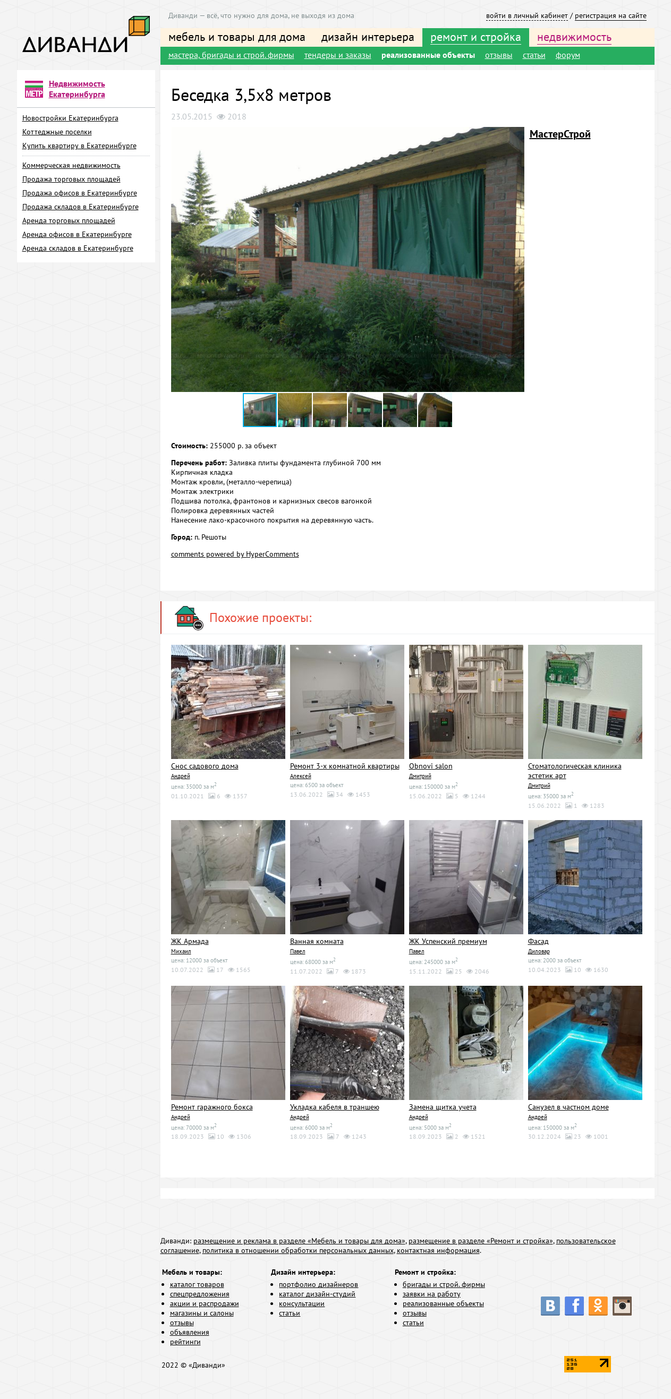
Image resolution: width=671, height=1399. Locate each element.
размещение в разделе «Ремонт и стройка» (481, 1241)
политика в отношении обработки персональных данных (298, 1250)
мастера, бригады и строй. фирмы (231, 54)
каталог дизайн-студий (317, 1294)
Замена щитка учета (443, 1107)
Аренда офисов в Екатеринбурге (77, 234)
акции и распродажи (204, 1303)
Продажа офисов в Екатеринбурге (79, 193)
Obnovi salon (431, 766)
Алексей (300, 776)
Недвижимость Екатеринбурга (77, 88)
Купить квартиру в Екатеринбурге (79, 145)
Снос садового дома (205, 766)
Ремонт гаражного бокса (212, 1107)
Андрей (180, 776)
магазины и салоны (202, 1313)
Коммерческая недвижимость (71, 165)
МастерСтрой (560, 134)
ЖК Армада (190, 941)
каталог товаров (197, 1284)
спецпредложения (200, 1294)
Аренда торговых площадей (68, 220)
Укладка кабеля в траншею (334, 1107)
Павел (297, 951)
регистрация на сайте (611, 15)
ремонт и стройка (475, 36)
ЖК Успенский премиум (448, 941)
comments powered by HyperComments (235, 554)
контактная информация (438, 1250)
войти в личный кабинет (527, 15)
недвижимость (574, 36)
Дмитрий (420, 776)
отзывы (499, 54)
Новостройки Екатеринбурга (70, 118)
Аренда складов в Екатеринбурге (77, 248)
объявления (189, 1332)
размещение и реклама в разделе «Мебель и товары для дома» (299, 1241)
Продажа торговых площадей (71, 179)
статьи (534, 54)
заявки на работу (432, 1294)
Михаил (181, 951)
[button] (514, 136)
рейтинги (185, 1341)
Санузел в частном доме (568, 1107)
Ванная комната (317, 941)
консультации (302, 1303)
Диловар (539, 951)
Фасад (538, 941)
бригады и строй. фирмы (444, 1284)
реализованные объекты (428, 54)
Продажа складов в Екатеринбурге (80, 206)
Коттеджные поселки (57, 132)
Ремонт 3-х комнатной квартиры (345, 766)
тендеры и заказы (337, 54)
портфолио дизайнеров (318, 1284)
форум (568, 54)
